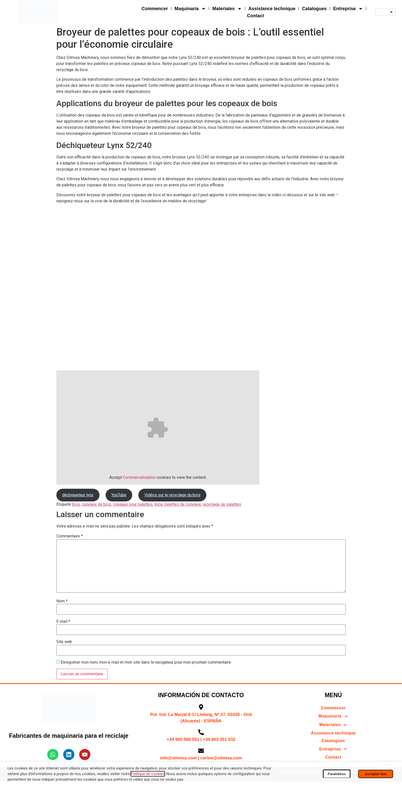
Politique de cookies (147, 774)
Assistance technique (271, 8)
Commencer (155, 8)
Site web (64, 642)
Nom (62, 601)
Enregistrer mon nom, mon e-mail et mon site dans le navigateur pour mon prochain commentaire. (146, 662)
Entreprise (348, 8)
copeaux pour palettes (133, 504)
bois (76, 504)
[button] (385, 12)
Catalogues (314, 8)
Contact (255, 15)
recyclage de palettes (222, 504)
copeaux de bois (96, 504)
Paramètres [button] (337, 774)
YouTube (118, 495)
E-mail (63, 621)
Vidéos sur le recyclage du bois (172, 495)
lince (158, 504)
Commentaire (69, 536)
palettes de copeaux (182, 504)
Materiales (227, 8)
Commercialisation (139, 477)
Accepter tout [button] (375, 774)
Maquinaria (190, 8)
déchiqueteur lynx (77, 495)
